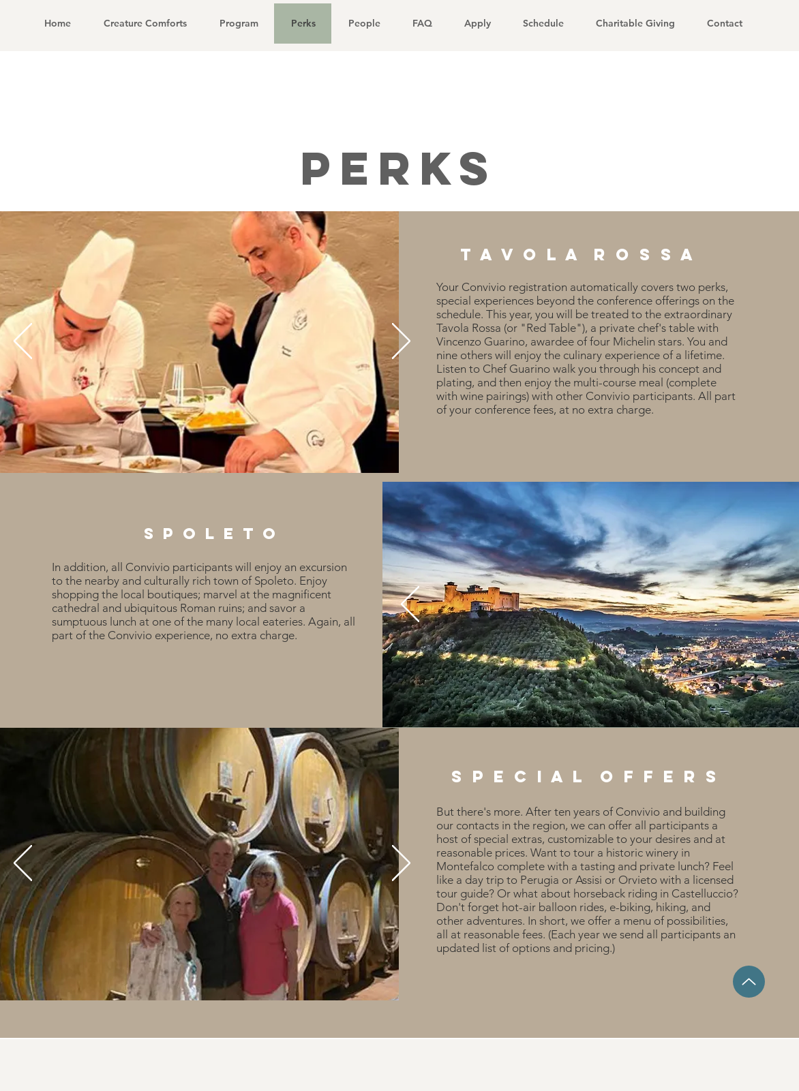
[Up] (749, 982)
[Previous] (23, 342)
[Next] (401, 342)
